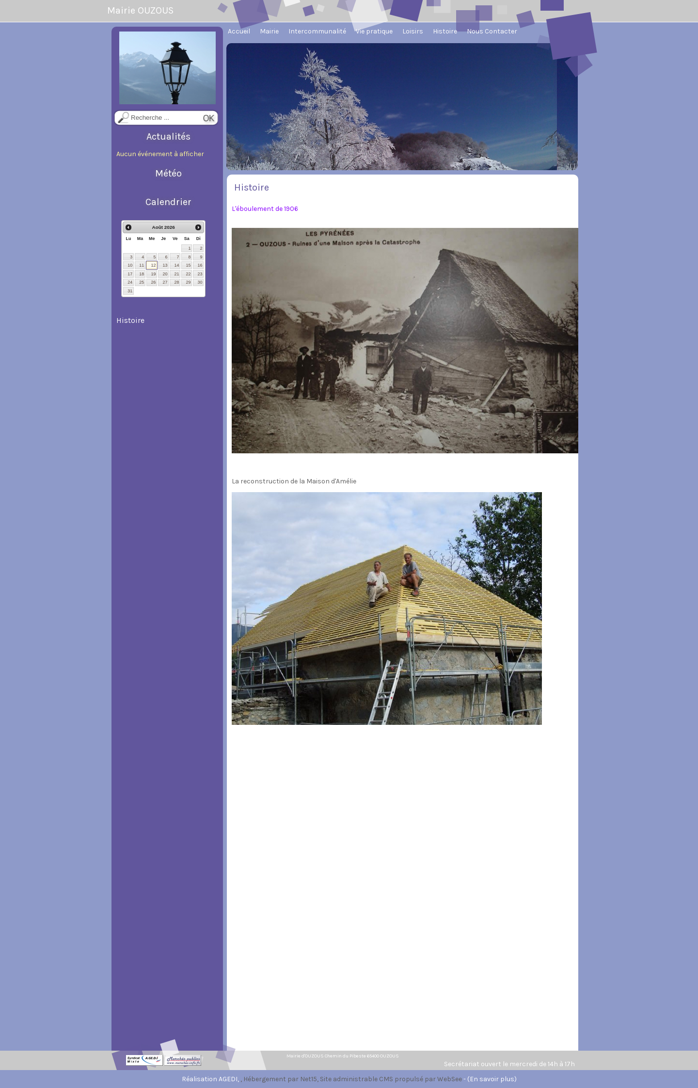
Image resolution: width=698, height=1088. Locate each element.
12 (153, 265)
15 (188, 265)
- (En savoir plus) (490, 1079)
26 (153, 282)
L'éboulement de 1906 (265, 209)
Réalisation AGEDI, (211, 1079)
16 (199, 265)
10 (129, 265)
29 (188, 282)
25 (141, 282)
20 (164, 274)
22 (188, 274)
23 (199, 274)
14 (176, 265)
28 (176, 282)
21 (176, 274)
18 (141, 274)
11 (141, 265)
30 (199, 282)
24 (129, 282)
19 (153, 274)
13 (164, 265)
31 (129, 290)
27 (164, 282)
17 (129, 274)
